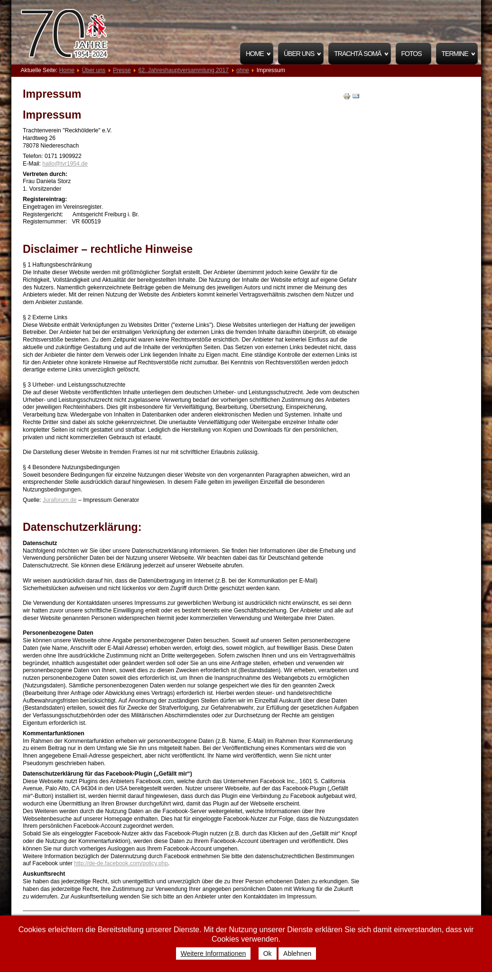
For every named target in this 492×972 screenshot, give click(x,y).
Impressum (52, 94)
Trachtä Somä (357, 53)
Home (255, 53)
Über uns (299, 53)
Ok (267, 953)
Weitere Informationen (213, 953)
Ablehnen (297, 953)
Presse (122, 70)
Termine (455, 53)
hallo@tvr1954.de (64, 163)
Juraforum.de (60, 500)
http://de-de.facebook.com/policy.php (121, 863)
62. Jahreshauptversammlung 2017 (184, 70)
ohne (242, 70)
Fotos (411, 53)
